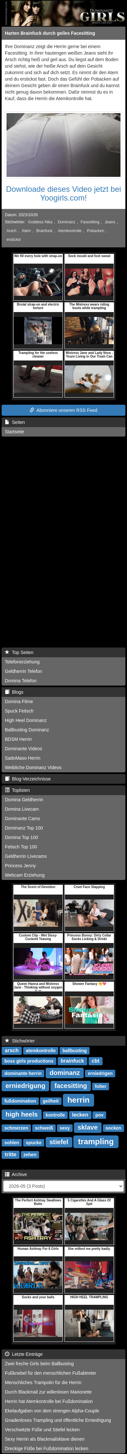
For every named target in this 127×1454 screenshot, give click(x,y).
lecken (80, 1115)
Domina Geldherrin (24, 799)
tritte (11, 1154)
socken (113, 1128)
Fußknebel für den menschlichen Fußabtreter (50, 1373)
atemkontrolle (41, 1050)
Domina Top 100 (21, 837)
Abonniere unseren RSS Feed (63, 410)
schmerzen (16, 1128)
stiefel (58, 1142)
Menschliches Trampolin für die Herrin (43, 1382)
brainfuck (72, 1061)
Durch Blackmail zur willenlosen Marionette (48, 1392)
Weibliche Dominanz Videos (33, 767)
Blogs (14, 692)
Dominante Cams (22, 818)
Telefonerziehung (22, 661)
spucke (33, 1142)
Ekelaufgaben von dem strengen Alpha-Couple (52, 1410)
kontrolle (55, 1115)
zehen (29, 1154)
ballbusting (75, 1050)
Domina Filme (19, 701)
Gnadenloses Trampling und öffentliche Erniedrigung (58, 1420)
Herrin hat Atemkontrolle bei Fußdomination (49, 1401)
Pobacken (95, 231)
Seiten (15, 422)
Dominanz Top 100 (24, 828)
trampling (96, 1141)
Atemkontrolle (70, 231)
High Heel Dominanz (26, 720)
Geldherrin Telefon (23, 671)
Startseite (14, 431)
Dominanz (66, 222)
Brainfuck (44, 231)
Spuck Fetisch (19, 711)
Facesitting (90, 222)
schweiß (44, 1128)
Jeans (110, 222)
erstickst (14, 239)
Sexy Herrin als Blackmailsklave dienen (44, 1439)
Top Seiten (19, 652)
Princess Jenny (20, 865)
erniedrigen (100, 1073)
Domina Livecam (22, 809)
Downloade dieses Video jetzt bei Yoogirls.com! (63, 193)
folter (100, 1086)
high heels (22, 1114)
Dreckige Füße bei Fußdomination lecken (46, 1448)
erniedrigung (25, 1085)
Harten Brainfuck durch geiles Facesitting (50, 33)
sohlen (11, 1142)
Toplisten (17, 790)
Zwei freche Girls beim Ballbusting (39, 1363)
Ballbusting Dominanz (27, 729)
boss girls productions (28, 1061)
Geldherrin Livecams (26, 856)
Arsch (11, 231)
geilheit (51, 1101)
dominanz (64, 1072)
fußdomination (20, 1101)
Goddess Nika (40, 222)
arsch (12, 1050)
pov (99, 1115)
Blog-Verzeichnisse (28, 778)
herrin (78, 1099)
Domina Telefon (20, 680)
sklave (88, 1127)
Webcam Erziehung (25, 875)
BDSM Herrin (18, 739)
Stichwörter (20, 1040)
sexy (65, 1128)
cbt (95, 1061)
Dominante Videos (23, 748)
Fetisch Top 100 (21, 846)
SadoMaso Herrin (22, 758)
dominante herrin (22, 1073)
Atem (26, 231)
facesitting (70, 1085)
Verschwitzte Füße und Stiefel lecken (42, 1429)
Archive (16, 1174)
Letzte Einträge (24, 1354)
